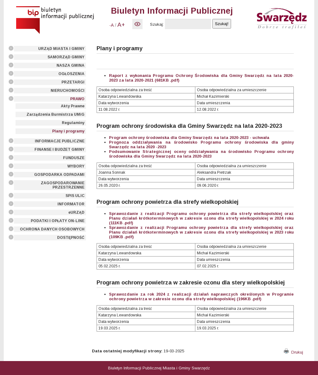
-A (111, 25)
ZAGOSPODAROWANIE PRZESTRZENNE (62, 185)
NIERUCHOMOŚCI (67, 90)
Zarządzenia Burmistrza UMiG (55, 114)
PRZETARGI (72, 82)
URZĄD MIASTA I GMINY (61, 49)
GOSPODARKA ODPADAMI (59, 174)
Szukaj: (157, 24)
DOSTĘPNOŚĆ (70, 237)
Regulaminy (73, 123)
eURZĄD (76, 212)
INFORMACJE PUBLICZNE (59, 141)
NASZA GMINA (70, 65)
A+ (121, 24)
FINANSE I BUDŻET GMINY (59, 149)
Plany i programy (68, 131)
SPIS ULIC (75, 196)
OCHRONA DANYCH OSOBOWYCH (52, 229)
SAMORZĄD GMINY (66, 57)
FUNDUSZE (73, 158)
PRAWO (77, 99)
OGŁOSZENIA (71, 74)
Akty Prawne (72, 106)
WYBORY (75, 166)
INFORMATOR (70, 204)
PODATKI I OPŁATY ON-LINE (57, 221)
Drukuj (293, 352)
